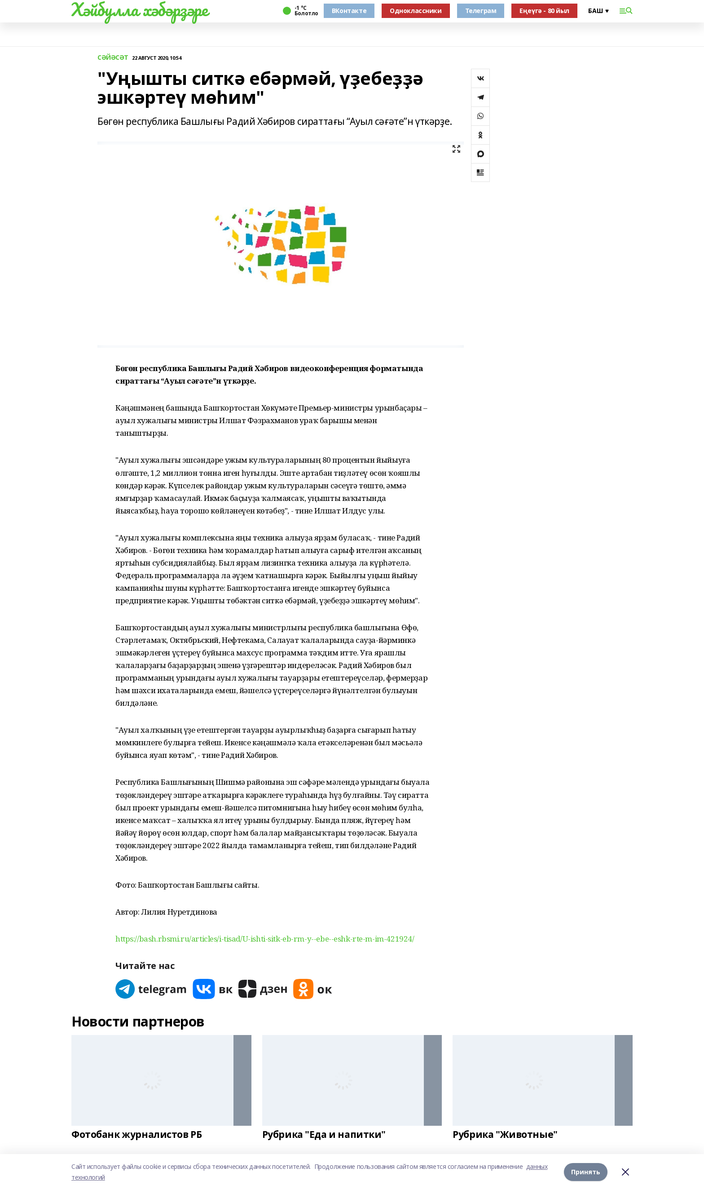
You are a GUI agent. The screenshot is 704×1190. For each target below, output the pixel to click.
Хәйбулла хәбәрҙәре (139, 9)
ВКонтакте (349, 10)
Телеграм (481, 10)
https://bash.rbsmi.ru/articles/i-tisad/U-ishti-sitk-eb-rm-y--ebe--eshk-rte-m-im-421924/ (264, 938)
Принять (585, 1172)
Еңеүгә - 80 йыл (544, 10)
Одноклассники (416, 10)
